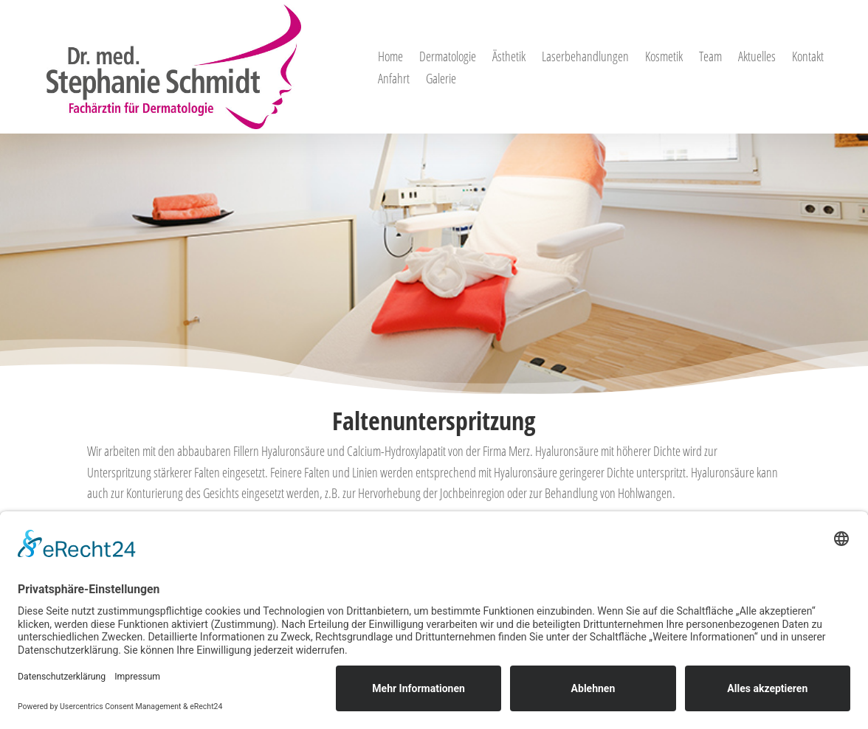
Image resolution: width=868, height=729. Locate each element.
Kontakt (808, 58)
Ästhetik (509, 58)
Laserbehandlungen (585, 58)
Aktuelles (757, 58)
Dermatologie (447, 58)
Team (710, 58)
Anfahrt (394, 80)
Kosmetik (664, 58)
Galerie (441, 80)
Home (390, 58)
